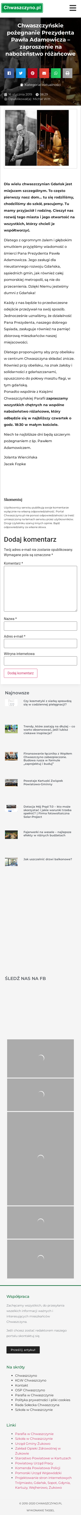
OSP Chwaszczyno (30, 1390)
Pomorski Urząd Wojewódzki (38, 1473)
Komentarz (13, 563)
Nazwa (10, 619)
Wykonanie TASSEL (40, 1510)
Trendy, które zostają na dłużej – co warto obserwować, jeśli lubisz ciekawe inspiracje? (49, 730)
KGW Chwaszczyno (30, 1380)
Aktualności (51, 85)
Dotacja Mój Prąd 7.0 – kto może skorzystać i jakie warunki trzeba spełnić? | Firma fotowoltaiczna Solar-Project (47, 811)
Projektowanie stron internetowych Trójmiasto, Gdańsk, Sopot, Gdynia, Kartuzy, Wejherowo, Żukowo (43, 1483)
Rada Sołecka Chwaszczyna (37, 1405)
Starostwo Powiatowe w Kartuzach (43, 1458)
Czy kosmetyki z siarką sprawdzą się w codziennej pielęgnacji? (47, 702)
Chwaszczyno (26, 1375)
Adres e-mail (14, 636)
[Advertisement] (40, 927)
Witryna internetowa (19, 654)
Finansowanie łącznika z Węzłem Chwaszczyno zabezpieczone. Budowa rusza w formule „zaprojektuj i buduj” (48, 758)
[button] (9, 73)
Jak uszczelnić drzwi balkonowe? (48, 859)
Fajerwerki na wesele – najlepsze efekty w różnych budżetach (47, 833)
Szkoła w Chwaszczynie (34, 1410)
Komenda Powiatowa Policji (37, 1468)
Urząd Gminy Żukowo (32, 1444)
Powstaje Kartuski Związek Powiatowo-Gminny (43, 782)
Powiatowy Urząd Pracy (34, 1463)
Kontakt (21, 1385)
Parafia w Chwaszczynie (34, 1395)
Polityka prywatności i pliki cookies (42, 1400)
